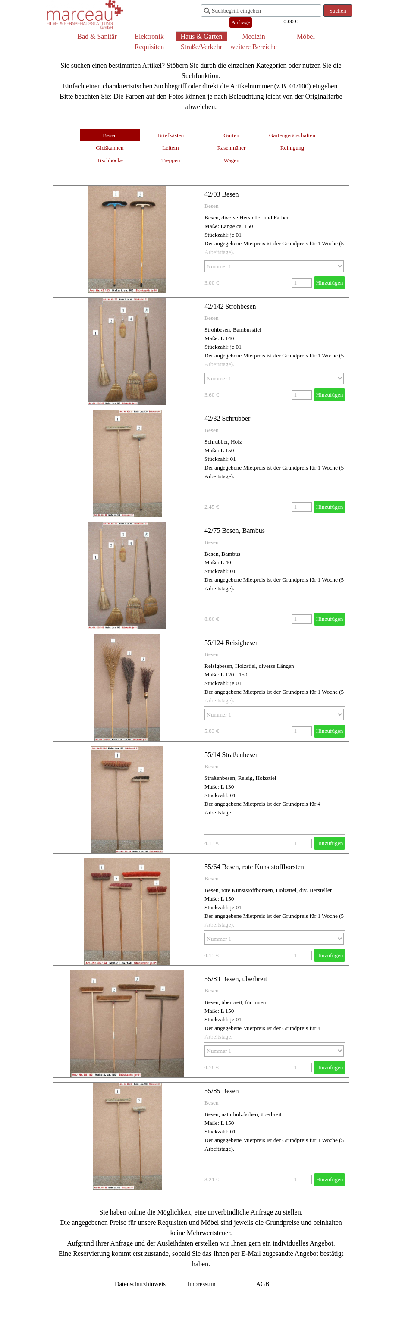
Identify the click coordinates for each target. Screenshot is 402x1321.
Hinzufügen (329, 282)
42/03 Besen (221, 194)
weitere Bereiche (253, 46)
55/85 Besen (221, 1091)
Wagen (231, 160)
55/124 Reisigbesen (231, 642)
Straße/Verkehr (201, 46)
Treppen (170, 160)
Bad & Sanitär (97, 36)
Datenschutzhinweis (140, 1283)
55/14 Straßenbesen (231, 754)
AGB (263, 1283)
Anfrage (240, 22)
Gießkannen (109, 147)
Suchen (337, 10)
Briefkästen (170, 135)
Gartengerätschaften (292, 135)
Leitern (170, 147)
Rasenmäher (231, 147)
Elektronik (149, 36)
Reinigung (292, 147)
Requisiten (149, 46)
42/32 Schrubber (227, 418)
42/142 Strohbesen (230, 306)
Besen (110, 135)
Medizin (253, 36)
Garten (231, 135)
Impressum (201, 1283)
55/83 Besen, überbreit (235, 979)
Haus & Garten (202, 36)
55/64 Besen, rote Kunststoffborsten (254, 866)
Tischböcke (110, 160)
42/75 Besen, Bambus (234, 530)
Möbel (306, 36)
